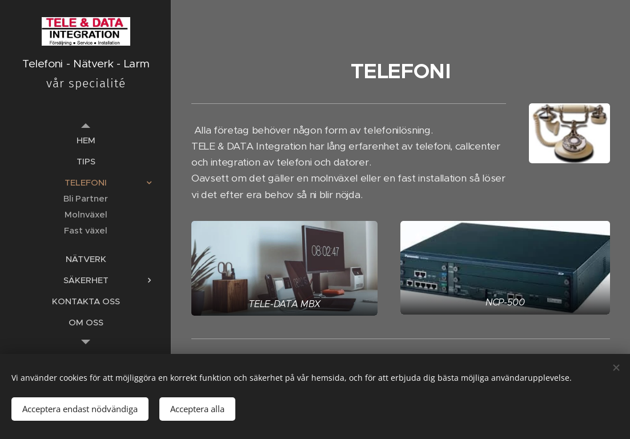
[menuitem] (85, 140)
